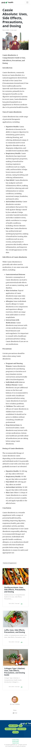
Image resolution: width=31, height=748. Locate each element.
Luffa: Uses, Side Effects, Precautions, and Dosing (14, 631)
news (20, 725)
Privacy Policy (15, 741)
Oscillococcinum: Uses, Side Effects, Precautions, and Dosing (15, 589)
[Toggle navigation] (27, 2)
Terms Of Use (15, 743)
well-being (15, 732)
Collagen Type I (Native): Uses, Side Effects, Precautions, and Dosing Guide (14, 671)
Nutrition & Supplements (9, 563)
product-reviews (22, 728)
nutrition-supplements (10, 728)
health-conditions (13, 725)
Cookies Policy (15, 739)
